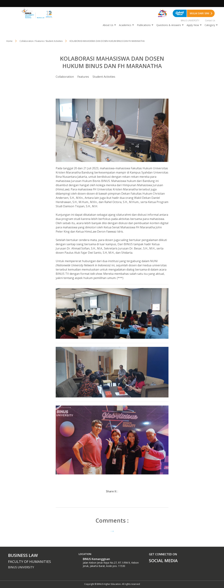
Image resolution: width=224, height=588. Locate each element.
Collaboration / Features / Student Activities (41, 41)
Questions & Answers (168, 25)
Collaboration (65, 76)
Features (83, 76)
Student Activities (104, 76)
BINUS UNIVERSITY (190, 20)
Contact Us (210, 20)
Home (9, 41)
